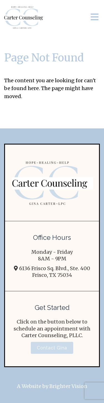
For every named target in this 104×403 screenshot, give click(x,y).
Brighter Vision (68, 386)
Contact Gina (52, 347)
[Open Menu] (94, 17)
